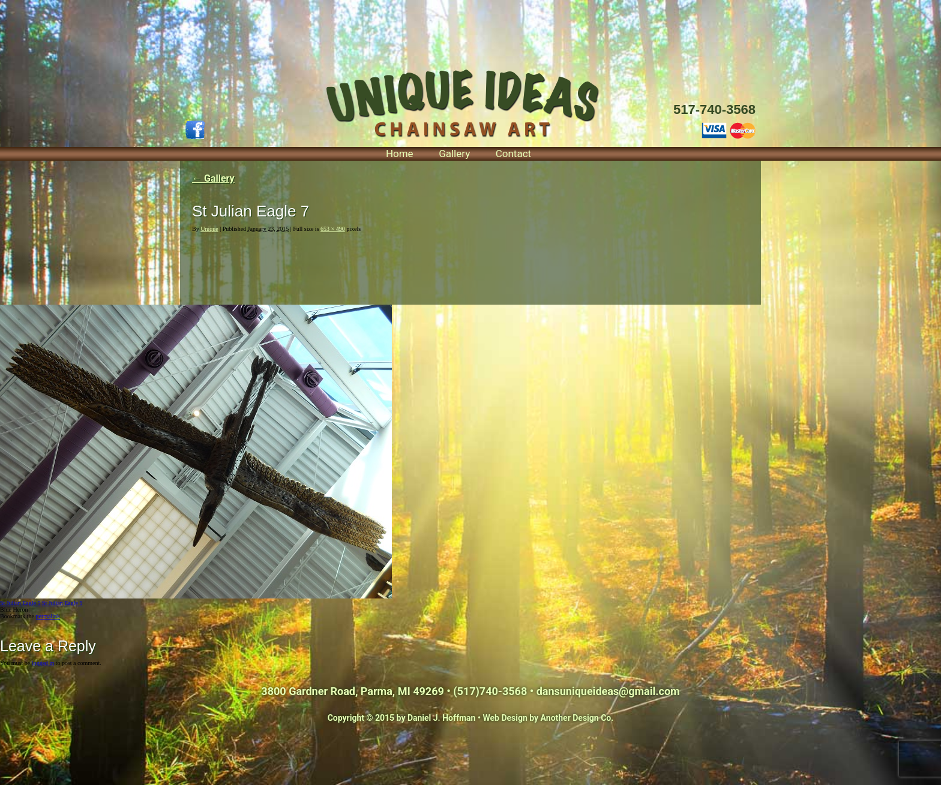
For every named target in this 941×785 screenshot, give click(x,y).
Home (399, 154)
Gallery (454, 154)
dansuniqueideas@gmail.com (608, 691)
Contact (513, 154)
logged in (43, 663)
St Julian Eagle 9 (62, 603)
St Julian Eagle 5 (20, 603)
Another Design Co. (577, 718)
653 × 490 (332, 228)
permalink (47, 616)
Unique (209, 228)
